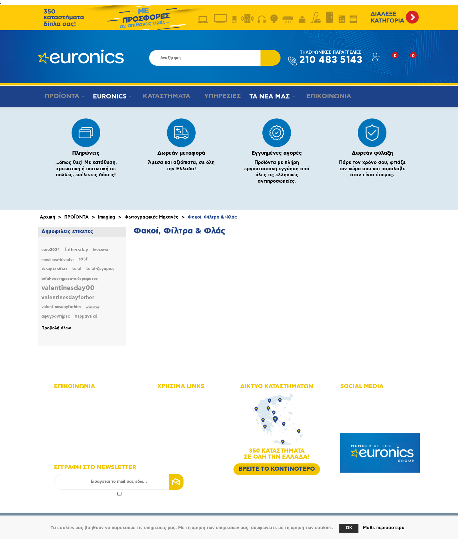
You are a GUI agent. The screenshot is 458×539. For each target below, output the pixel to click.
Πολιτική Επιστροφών (187, 450)
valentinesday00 (67, 288)
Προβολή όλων (56, 328)
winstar (93, 307)
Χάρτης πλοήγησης (184, 397)
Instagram (358, 406)
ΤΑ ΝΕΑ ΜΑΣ (266, 96)
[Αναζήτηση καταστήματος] (204, 58)
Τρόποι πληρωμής (183, 433)
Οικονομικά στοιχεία (186, 415)
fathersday (76, 250)
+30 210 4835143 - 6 (83, 406)
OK (349, 528)
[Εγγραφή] (119, 482)
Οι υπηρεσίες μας (183, 424)
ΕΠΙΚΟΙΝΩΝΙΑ (323, 96)
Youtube (356, 415)
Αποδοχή (87, 493)
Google (355, 424)
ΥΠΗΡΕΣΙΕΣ (218, 96)
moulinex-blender (57, 259)
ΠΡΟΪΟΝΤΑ (60, 96)
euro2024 (50, 250)
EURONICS (108, 96)
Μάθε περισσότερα (384, 528)
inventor (100, 250)
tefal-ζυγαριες (100, 269)
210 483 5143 (330, 58)
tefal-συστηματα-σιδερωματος (69, 278)
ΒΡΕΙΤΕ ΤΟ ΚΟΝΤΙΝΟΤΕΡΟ (277, 469)
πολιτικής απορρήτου (95, 493)
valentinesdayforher (67, 297)
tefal (76, 269)
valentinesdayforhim (61, 307)
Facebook (357, 397)
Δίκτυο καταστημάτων (187, 406)
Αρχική (47, 217)
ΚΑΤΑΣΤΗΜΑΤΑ (163, 96)
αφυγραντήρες (55, 316)
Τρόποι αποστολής (183, 442)
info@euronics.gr (79, 424)
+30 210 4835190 (79, 415)
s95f (83, 259)
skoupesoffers (54, 269)
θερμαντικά (86, 316)
